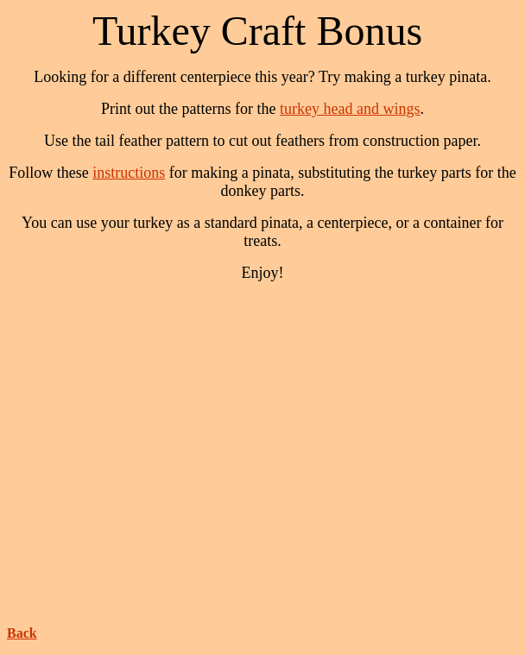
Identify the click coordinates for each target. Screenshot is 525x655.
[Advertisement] (266, 446)
